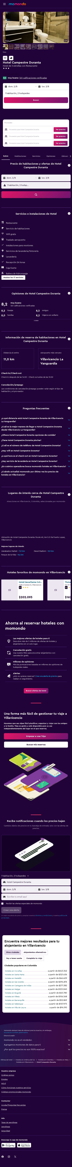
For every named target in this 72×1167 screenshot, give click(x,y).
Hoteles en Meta (62, 1060)
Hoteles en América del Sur (25, 1060)
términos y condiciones (43, 915)
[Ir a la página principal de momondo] (17, 4)
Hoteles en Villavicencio (25, 1062)
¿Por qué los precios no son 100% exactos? (37, 1049)
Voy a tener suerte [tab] (14, 958)
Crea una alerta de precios (46, 676)
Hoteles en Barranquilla (14, 1000)
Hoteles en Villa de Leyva (15, 1008)
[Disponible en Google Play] (8, 1145)
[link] (36, 690)
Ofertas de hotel (6, 1060)
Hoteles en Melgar (12, 989)
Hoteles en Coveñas (13, 971)
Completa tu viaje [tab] (34, 958)
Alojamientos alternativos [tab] (35, 952)
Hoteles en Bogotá (13, 993)
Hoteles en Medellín (13, 978)
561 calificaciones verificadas (33, 78)
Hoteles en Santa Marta (14, 975)
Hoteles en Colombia (45, 1060)
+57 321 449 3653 (11, 74)
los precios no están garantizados (16, 1032)
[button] (4, 4)
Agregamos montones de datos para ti (37, 1044)
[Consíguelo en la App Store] (24, 1145)
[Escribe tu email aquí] (38, 897)
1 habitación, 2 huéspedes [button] (17, 93)
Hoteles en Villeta (12, 997)
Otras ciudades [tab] (12, 952)
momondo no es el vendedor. (37, 1040)
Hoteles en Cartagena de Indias (18, 986)
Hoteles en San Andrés (14, 982)
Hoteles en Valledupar (14, 1004)
